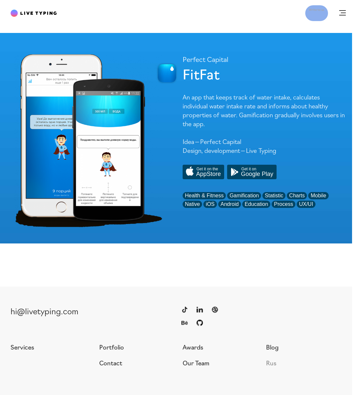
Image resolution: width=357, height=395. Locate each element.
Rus (271, 362)
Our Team (196, 362)
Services (22, 347)
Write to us (307, 12)
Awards (193, 347)
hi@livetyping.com (44, 310)
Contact (110, 362)
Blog (272, 347)
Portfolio (111, 347)
